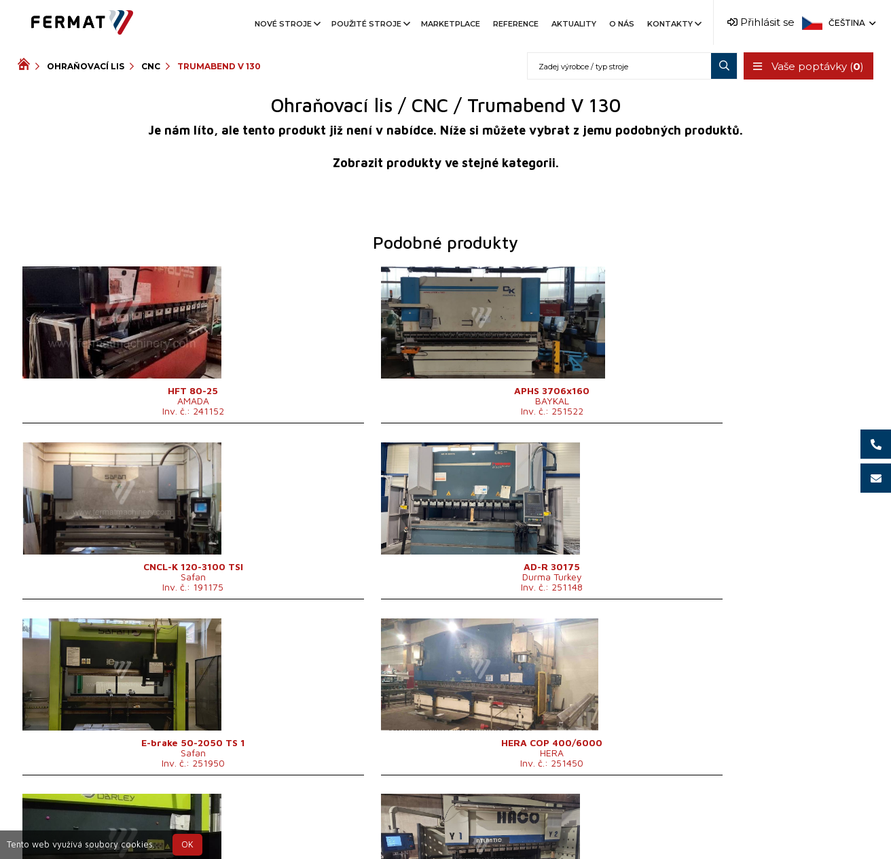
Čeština (851, 23)
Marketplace (450, 24)
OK (187, 844)
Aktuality (573, 24)
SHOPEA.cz (121, 820)
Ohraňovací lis (85, 66)
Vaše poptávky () (807, 66)
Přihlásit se (761, 22)
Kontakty (673, 23)
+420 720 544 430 (388, 820)
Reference (516, 24)
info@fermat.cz (446, 837)
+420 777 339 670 (501, 820)
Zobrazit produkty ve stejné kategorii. (446, 163)
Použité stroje (369, 23)
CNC (150, 66)
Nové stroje (287, 23)
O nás (621, 24)
